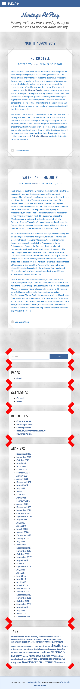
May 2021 (19, 491)
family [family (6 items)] (31, 638)
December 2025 (22, 450)
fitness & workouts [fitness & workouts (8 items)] (43, 638)
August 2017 (20, 556)
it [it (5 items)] (20, 649)
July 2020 (19, 519)
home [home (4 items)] (67, 643)
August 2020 (20, 516)
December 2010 (22, 613)
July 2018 (19, 538)
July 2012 (19, 607)
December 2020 (22, 503)
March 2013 (20, 582)
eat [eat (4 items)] (43, 636)
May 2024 (19, 459)
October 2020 (21, 510)
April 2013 (19, 578)
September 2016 (22, 563)
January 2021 (21, 500)
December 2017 (22, 544)
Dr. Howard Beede (61, 87)
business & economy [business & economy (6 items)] (59, 633)
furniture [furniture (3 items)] (56, 639)
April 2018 (19, 541)
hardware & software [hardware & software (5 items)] (28, 643)
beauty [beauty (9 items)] (26, 633)
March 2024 (20, 466)
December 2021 (22, 478)
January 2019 (21, 535)
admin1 (35, 64)
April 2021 (19, 494)
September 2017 (22, 553)
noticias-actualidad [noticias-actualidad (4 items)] (45, 653)
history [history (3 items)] (62, 643)
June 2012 (19, 610)
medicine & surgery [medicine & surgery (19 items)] (45, 649)
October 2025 (21, 456)
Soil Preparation (22, 423)
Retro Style (40, 57)
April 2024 (19, 463)
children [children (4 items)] (13, 636)
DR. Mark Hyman (29, 133)
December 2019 (22, 531)
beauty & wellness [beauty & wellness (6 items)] (38, 633)
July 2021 (19, 484)
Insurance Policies (23, 430)
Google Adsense (22, 417)
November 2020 (22, 506)
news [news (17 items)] (13, 652)
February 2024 (21, 469)
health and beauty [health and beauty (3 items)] (54, 643)
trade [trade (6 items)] (53, 656)
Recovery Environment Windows (29, 426)
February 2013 (21, 585)
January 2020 (21, 528)
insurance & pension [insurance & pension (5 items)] (38, 646)
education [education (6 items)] (56, 636)
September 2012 (22, 600)
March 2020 (20, 525)
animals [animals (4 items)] (13, 633)
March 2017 (20, 560)
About (18, 373)
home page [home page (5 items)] (25, 646)
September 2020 (22, 513)
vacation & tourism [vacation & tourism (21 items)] (23, 659)
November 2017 (22, 547)
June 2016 (19, 569)
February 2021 (21, 497)
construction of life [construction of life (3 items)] (30, 636)
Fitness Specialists (23, 420)
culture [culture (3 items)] (38, 636)
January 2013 (21, 588)
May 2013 (19, 575)
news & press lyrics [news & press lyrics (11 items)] (27, 652)
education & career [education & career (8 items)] (19, 638)
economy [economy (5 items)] (48, 636)
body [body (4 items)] (48, 633)
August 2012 (20, 603)
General (18, 394)
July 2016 (19, 566)
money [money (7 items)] (61, 649)
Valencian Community (40, 174)
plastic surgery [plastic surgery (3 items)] (57, 653)
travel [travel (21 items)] (60, 656)
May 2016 (19, 572)
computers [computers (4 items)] (20, 636)
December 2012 (22, 591)
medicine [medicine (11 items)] (27, 648)
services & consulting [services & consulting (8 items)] (20, 656)
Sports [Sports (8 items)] (34, 656)
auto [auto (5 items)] (21, 633)
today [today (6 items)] (48, 656)
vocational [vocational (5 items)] (40, 660)
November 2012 (22, 594)
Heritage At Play (40, 13)
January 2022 (21, 475)
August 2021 (20, 481)
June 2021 (19, 488)
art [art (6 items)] (17, 633)
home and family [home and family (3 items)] (15, 646)
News (17, 397)
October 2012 (21, 597)
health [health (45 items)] (42, 642)
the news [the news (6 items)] (41, 656)
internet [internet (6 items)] (50, 646)
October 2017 (21, 550)
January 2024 (21, 472)
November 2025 (22, 453)
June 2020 (19, 522)
